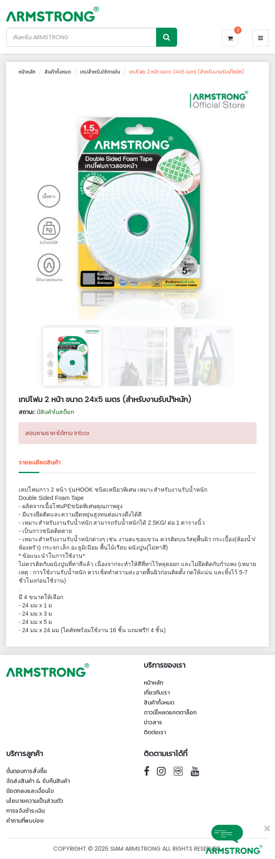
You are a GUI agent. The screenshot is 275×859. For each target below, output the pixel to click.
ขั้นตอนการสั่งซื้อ (26, 771)
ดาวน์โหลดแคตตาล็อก (170, 712)
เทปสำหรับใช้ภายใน (100, 71)
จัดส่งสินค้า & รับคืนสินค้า (38, 781)
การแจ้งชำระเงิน (25, 811)
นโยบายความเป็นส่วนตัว (34, 801)
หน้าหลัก (27, 71)
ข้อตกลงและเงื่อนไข (30, 791)
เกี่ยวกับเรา (157, 692)
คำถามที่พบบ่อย (25, 820)
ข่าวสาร (153, 722)
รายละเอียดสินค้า (39, 462)
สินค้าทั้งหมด (58, 71)
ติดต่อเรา (155, 732)
